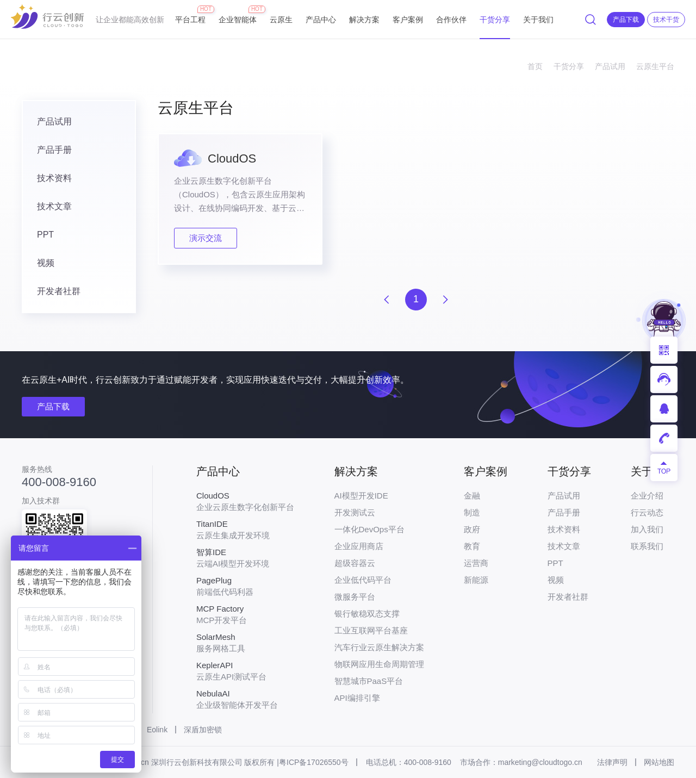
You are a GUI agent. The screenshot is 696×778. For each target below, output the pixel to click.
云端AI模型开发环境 (245, 557)
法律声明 (612, 762)
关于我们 (538, 19)
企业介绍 (647, 495)
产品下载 (53, 406)
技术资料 (54, 178)
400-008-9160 (59, 482)
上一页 (386, 299)
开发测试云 (354, 512)
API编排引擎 (357, 697)
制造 (472, 512)
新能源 (476, 579)
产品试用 (610, 66)
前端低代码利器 (245, 586)
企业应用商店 (358, 546)
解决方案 (364, 19)
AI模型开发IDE (361, 495)
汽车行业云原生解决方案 (379, 647)
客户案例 (408, 19)
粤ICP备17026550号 (314, 762)
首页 (535, 66)
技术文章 (54, 206)
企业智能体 (238, 14)
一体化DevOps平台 (369, 529)
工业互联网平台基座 (371, 630)
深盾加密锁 (203, 729)
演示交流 (205, 237)
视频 (45, 262)
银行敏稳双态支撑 (367, 613)
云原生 (281, 19)
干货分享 (495, 19)
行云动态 (647, 512)
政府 (472, 529)
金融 (472, 495)
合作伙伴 (451, 19)
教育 (472, 546)
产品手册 (54, 149)
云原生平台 (655, 66)
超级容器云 (354, 563)
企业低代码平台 (362, 579)
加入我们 (647, 529)
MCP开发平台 (245, 614)
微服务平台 (354, 596)
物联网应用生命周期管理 (379, 664)
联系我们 (647, 546)
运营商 (476, 563)
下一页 (445, 299)
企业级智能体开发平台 (245, 699)
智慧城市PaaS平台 (368, 681)
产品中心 (321, 19)
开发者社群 (58, 291)
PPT (45, 234)
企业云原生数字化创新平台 (245, 501)
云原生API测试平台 (245, 671)
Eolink (157, 729)
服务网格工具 (245, 642)
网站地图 (659, 762)
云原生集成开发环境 (245, 529)
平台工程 (190, 14)
